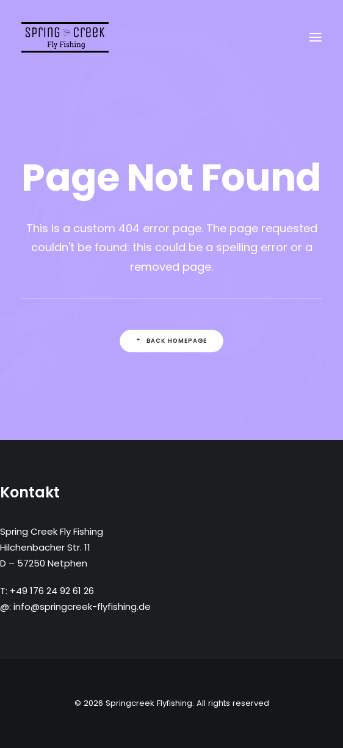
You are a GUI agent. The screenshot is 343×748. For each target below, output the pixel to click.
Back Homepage (171, 341)
